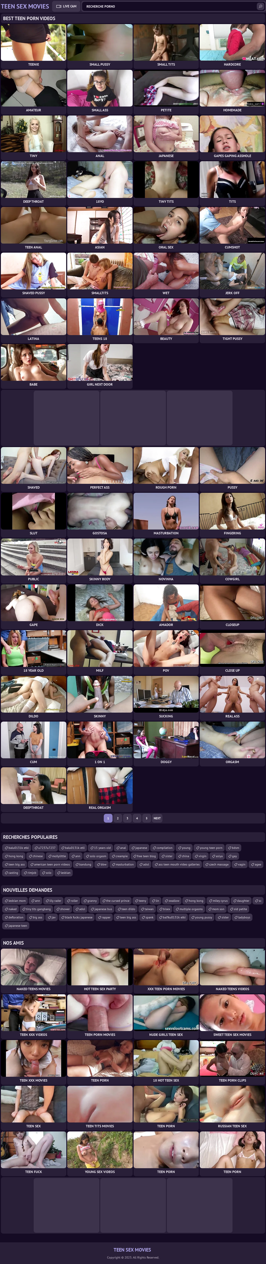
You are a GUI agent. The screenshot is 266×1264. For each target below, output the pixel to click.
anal (123, 848)
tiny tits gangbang (38, 909)
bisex (166, 909)
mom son (218, 909)
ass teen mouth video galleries (179, 864)
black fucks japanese (78, 917)
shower (65, 909)
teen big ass (17, 864)
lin (157, 901)
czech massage (219, 864)
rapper (106, 917)
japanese (141, 848)
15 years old (102, 848)
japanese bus (103, 909)
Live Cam (69, 6)
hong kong (16, 856)
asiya (219, 856)
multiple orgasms (191, 909)
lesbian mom (17, 901)
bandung (85, 864)
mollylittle (59, 856)
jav (54, 917)
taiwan (149, 909)
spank (149, 917)
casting (13, 873)
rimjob (32, 873)
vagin (241, 864)
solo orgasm (98, 856)
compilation (165, 848)
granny (92, 901)
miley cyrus (220, 901)
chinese (38, 856)
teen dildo (128, 909)
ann (77, 856)
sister (169, 856)
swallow (174, 901)
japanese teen (18, 926)
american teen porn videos (52, 864)
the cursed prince (117, 901)
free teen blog (146, 856)
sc (260, 901)
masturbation (125, 864)
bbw (103, 864)
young (186, 848)
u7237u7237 (47, 848)
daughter (243, 901)
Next (157, 818)
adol (146, 864)
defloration (16, 917)
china (185, 856)
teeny (142, 901)
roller (74, 901)
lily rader (55, 901)
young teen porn (211, 848)
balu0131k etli (75, 848)
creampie (122, 856)
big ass (37, 917)
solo (48, 873)
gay (234, 856)
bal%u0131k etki (174, 917)
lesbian (65, 873)
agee (258, 864)
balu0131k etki (19, 848)
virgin (202, 856)
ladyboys (244, 917)
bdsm (235, 848)
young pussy (203, 917)
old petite (240, 909)
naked (13, 909)
